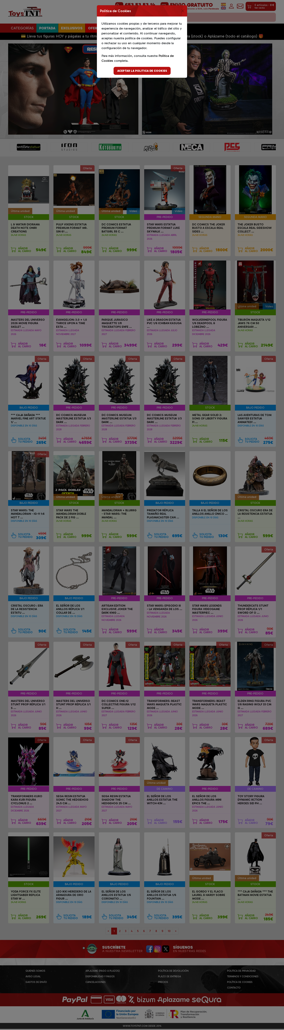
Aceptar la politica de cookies (142, 70)
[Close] (183, 11)
